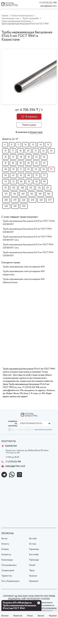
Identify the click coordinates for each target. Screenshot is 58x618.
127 (6, 194)
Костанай (33, 554)
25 (5, 157)
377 (49, 200)
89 (44, 181)
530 (15, 206)
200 (6, 200)
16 (5, 150)
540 (23, 206)
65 (21, 175)
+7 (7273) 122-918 (48, 2)
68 (29, 175)
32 (36, 157)
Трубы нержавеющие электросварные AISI (24, 266)
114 (39, 187)
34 (44, 157)
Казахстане (35, 132)
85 (37, 181)
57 (51, 169)
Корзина (53, 615)
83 (29, 181)
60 (5, 175)
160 (48, 194)
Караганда (34, 549)
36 (13, 163)
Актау (4, 538)
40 (28, 163)
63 (13, 175)
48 (5, 169)
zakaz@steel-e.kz (48, 6)
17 (13, 150)
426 (6, 206)
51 (21, 169)
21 (36, 150)
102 (13, 187)
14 (41, 144)
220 (23, 200)
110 (30, 187)
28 (21, 157)
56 (44, 169)
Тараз (31, 570)
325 (41, 200)
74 (5, 181)
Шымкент (34, 581)
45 (44, 163)
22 (43, 150)
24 (51, 150)
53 (28, 169)
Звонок (41, 615)
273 (32, 200)
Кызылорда (7, 559)
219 (14, 200)
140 (23, 194)
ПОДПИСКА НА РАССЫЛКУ (12, 423)
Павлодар (34, 559)
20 (28, 150)
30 (29, 157)
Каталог (5, 615)
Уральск (33, 575)
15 (48, 144)
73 (44, 175)
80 (21, 181)
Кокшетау (6, 554)
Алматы (5, 543)
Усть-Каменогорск (10, 581)
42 (36, 163)
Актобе (33, 538)
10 (25, 144)
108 (22, 187)
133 (14, 194)
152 (31, 194)
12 (33, 144)
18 (20, 150)
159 (40, 194)
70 (36, 175)
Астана (32, 543)
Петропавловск (9, 565)
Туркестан (6, 575)
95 (5, 187)
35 (5, 163)
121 (47, 187)
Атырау (5, 549)
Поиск (30, 615)
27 (13, 157)
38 (21, 163)
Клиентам (17, 615)
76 (13, 181)
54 (36, 169)
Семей (32, 565)
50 (13, 169)
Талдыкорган (7, 570)
